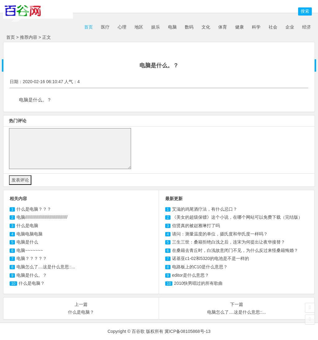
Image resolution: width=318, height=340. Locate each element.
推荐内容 (28, 37)
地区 (138, 27)
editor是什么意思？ (190, 275)
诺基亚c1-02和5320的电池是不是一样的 (210, 258)
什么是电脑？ (32, 283)
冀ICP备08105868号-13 (188, 331)
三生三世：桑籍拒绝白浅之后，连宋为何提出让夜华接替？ (228, 241)
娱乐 (155, 27)
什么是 (27, 225)
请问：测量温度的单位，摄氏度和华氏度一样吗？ (220, 233)
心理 (122, 27)
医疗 (105, 27)
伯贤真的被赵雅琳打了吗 (196, 225)
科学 (256, 27)
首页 (88, 27)
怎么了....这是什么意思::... (45, 266)
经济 (306, 27)
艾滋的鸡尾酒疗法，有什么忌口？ (204, 209)
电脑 (172, 27)
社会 (273, 27)
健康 (239, 27)
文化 (206, 27)
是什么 (27, 241)
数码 (189, 27)
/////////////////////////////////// (41, 217)
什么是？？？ (33, 209)
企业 (289, 27)
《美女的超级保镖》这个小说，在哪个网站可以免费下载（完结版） (237, 217)
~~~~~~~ (29, 250)
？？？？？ (31, 258)
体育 (222, 27)
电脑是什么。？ (31, 275)
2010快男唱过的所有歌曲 (198, 283)
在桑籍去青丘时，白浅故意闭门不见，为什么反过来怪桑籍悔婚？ (235, 250)
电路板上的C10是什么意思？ (200, 266)
